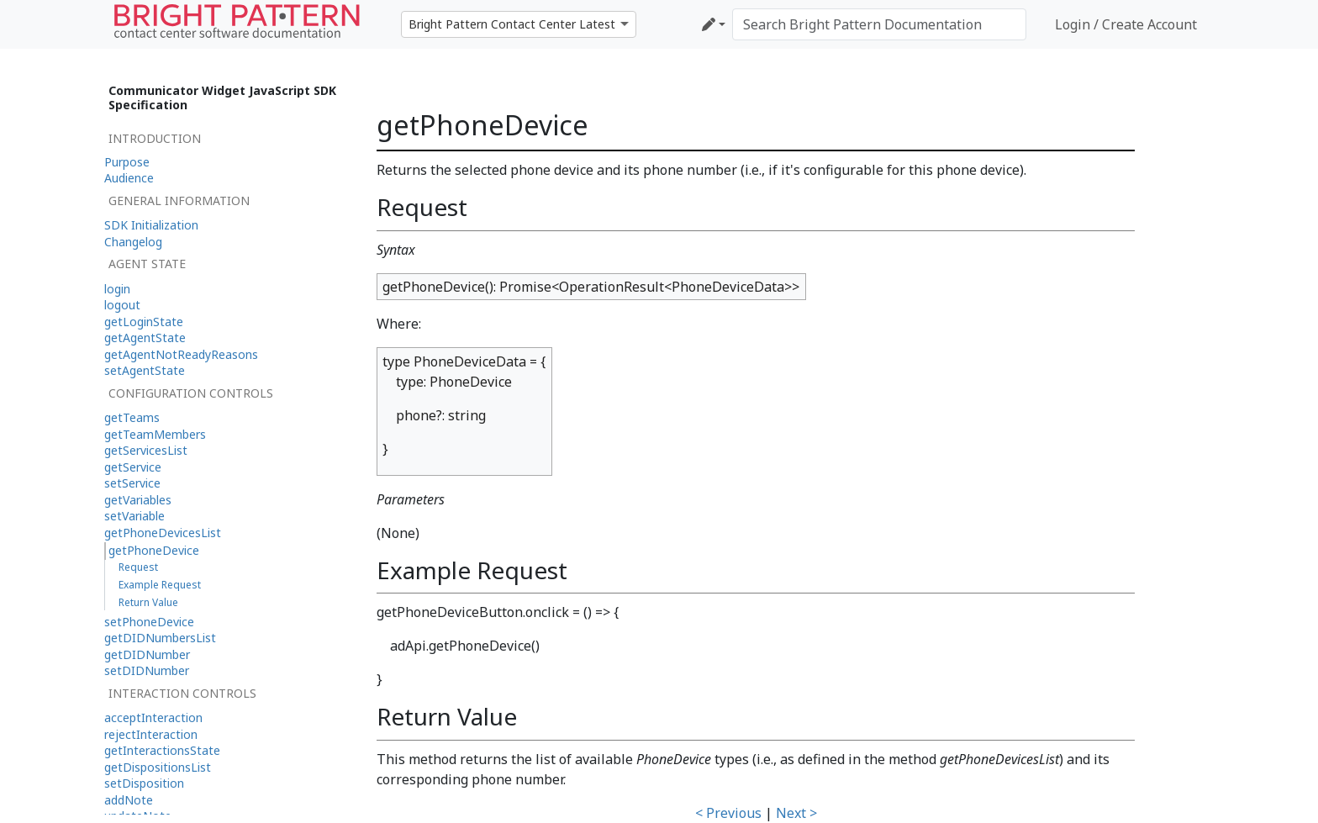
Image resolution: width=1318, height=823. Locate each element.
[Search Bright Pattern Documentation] (879, 24)
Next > (796, 813)
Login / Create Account (1126, 24)
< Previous (728, 813)
